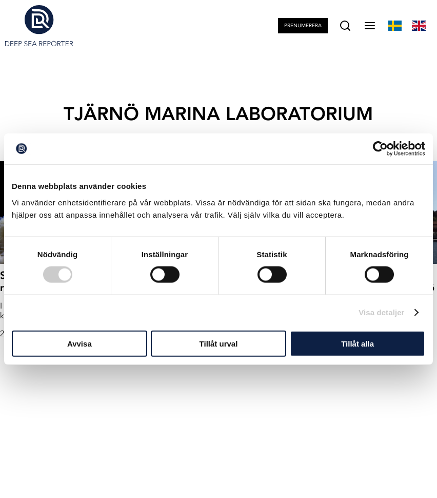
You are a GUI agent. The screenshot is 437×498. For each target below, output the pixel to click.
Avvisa (79, 343)
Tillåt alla (357, 343)
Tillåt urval (219, 343)
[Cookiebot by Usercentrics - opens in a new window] (380, 149)
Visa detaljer (381, 312)
